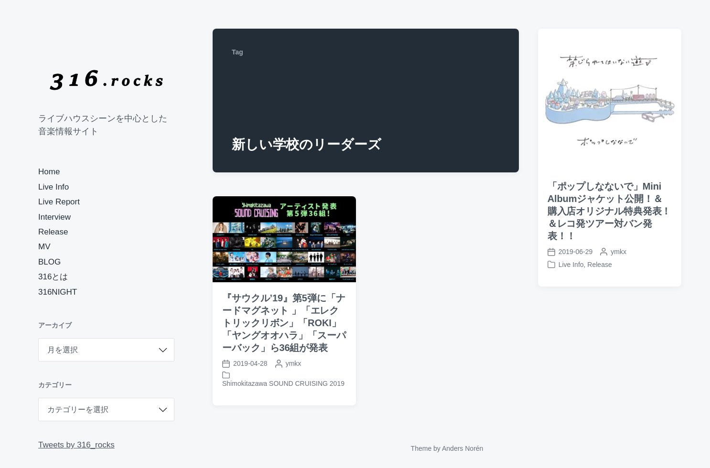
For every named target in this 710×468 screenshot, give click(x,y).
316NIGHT (57, 292)
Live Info (53, 186)
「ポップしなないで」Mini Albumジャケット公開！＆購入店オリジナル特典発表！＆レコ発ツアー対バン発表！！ (609, 211)
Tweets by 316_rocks (76, 444)
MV (44, 246)
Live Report (59, 201)
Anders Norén (462, 448)
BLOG (49, 261)
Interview (54, 217)
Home (49, 171)
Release (53, 231)
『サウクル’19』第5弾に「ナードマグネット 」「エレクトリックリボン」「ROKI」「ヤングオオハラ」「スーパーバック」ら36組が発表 (284, 323)
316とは (53, 276)
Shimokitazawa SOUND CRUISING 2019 (283, 383)
